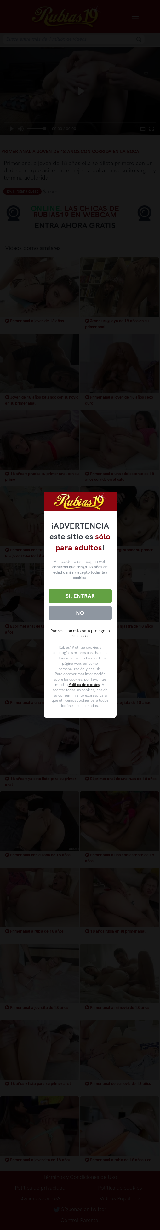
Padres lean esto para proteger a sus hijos (80, 634)
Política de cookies (84, 684)
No (80, 613)
